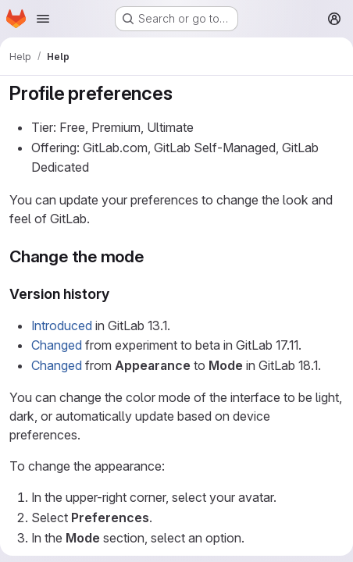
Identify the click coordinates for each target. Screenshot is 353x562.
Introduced (61, 325)
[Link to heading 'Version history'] (117, 294)
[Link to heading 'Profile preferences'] (182, 93)
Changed (56, 345)
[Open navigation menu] (42, 18)
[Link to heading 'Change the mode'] (153, 256)
